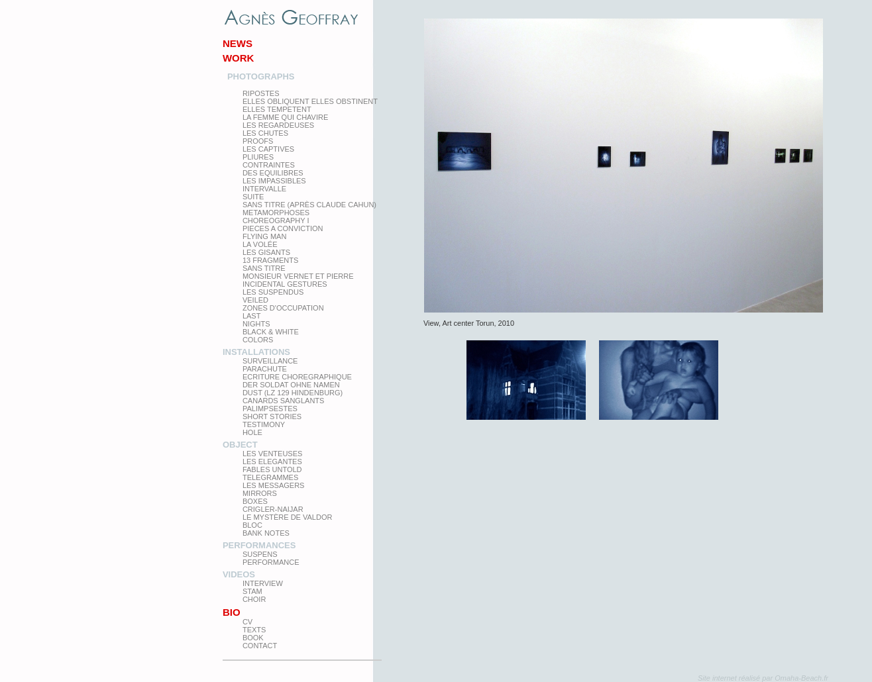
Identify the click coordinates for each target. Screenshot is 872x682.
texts (254, 630)
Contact (260, 646)
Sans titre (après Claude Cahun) (309, 205)
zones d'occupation (283, 308)
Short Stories (272, 416)
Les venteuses (272, 454)
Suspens (260, 554)
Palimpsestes (270, 409)
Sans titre (264, 268)
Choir (254, 599)
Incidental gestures (285, 284)
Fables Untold (272, 469)
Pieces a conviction (283, 228)
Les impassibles (274, 181)
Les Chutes (265, 133)
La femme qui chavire (285, 117)
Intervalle (264, 189)
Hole (252, 432)
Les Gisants (266, 252)
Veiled (255, 300)
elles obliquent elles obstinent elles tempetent (310, 105)
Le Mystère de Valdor (288, 517)
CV (247, 622)
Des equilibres (273, 173)
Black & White (271, 332)
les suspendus (273, 292)
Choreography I (276, 220)
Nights (256, 324)
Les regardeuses (278, 125)
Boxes (255, 501)
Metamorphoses (276, 213)
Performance (271, 562)
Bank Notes (266, 533)
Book (253, 638)
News (237, 43)
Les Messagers (274, 485)
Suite (253, 197)
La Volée (260, 244)
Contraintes (269, 165)
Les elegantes (272, 461)
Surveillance (270, 361)
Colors (258, 340)
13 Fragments (270, 260)
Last (252, 316)
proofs (258, 141)
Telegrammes (270, 477)
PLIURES (258, 157)
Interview (263, 583)
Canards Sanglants (283, 401)
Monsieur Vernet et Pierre (298, 276)
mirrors (260, 493)
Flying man (264, 236)
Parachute (265, 369)
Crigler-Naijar (273, 509)
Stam (252, 591)
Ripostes (261, 93)
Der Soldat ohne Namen (291, 385)
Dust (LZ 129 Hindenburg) (293, 393)
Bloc (252, 525)
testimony (264, 424)
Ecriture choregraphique (297, 377)
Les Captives (268, 149)
